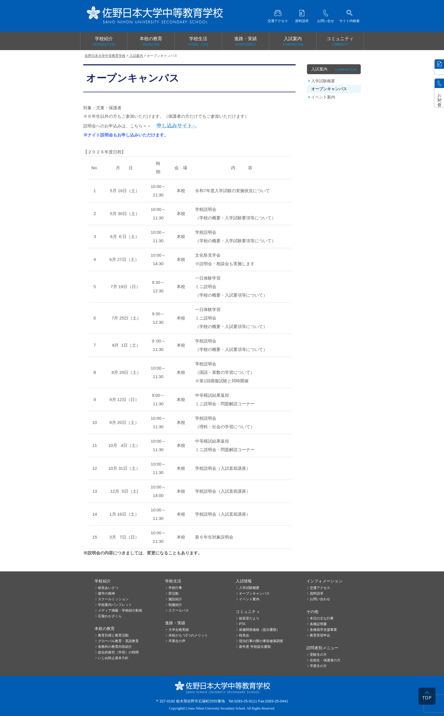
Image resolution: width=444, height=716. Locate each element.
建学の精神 (106, 593)
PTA (242, 624)
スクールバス (178, 610)
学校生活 (198, 41)
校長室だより (249, 618)
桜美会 (244, 635)
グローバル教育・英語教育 (118, 641)
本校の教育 (150, 41)
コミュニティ (340, 41)
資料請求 (316, 593)
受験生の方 (318, 655)
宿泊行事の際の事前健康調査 (261, 641)
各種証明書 (318, 624)
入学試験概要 (323, 81)
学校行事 (175, 588)
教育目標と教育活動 (113, 635)
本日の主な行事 (322, 618)
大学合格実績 (178, 630)
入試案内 (292, 41)
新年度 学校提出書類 (254, 647)
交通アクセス (320, 588)
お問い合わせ (320, 599)
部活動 (173, 593)
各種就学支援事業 (323, 630)
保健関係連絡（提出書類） (259, 630)
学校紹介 (103, 41)
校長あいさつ (108, 588)
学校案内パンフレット (115, 605)
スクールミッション (113, 599)
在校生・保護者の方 (325, 660)
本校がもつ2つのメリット (188, 635)
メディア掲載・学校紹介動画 (120, 610)
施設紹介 (175, 599)
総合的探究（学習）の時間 (118, 652)
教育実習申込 (320, 635)
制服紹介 (175, 605)
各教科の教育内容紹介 (115, 647)
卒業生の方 (318, 666)
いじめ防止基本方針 (113, 658)
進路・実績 (245, 41)
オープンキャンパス (329, 89)
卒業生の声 (176, 641)
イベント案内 (323, 97)
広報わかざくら (110, 616)
